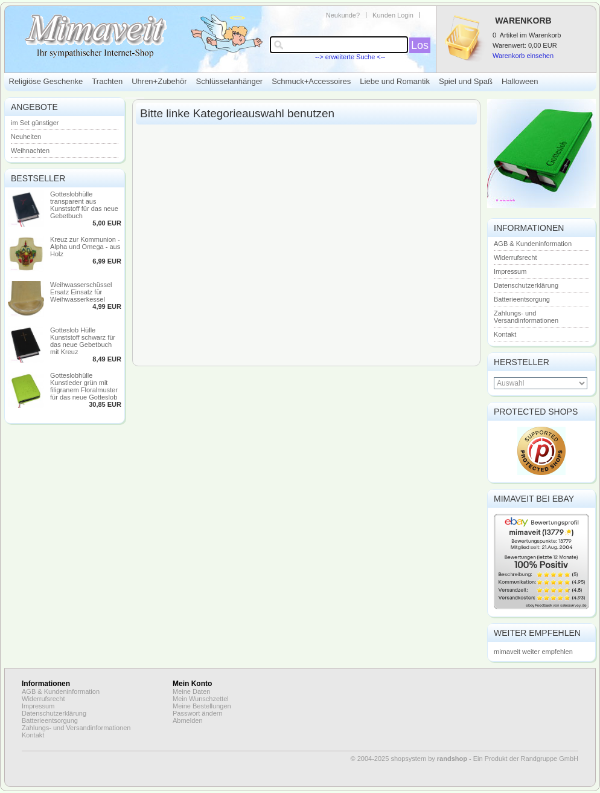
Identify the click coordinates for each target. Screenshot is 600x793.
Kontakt (505, 334)
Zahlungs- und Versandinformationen (526, 316)
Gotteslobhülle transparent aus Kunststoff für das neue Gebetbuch (84, 204)
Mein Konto (192, 683)
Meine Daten (191, 691)
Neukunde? (343, 15)
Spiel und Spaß (466, 81)
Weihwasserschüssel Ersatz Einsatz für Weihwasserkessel (81, 292)
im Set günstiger (35, 122)
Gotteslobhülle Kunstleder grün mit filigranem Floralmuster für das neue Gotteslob (84, 386)
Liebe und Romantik (395, 81)
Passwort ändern (198, 713)
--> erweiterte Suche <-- (350, 56)
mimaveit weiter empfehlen (533, 651)
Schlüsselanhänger (229, 81)
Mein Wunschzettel (201, 698)
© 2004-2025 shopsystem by (409, 758)
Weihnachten (30, 150)
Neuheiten (26, 136)
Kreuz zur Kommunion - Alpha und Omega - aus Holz (85, 246)
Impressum (510, 271)
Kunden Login (392, 15)
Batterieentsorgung (522, 299)
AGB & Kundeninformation (533, 243)
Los (420, 45)
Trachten (107, 81)
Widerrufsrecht (515, 257)
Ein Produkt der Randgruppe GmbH (525, 758)
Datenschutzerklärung (526, 285)
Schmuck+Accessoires (311, 81)
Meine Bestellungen (202, 706)
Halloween (520, 81)
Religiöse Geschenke (46, 81)
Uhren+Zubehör (159, 81)
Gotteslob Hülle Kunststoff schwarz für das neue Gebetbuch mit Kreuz (82, 340)
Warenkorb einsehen (523, 55)
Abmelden (188, 720)
